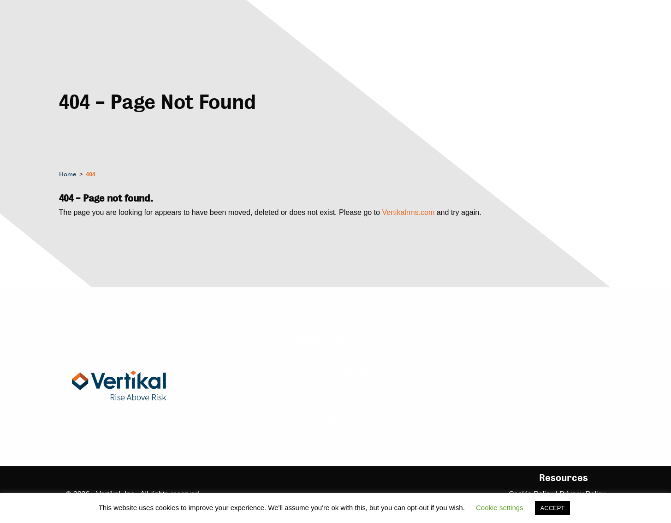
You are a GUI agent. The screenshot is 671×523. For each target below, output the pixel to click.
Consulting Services (570, 334)
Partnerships (558, 434)
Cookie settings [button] (499, 507)
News (457, 414)
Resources (563, 478)
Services (559, 315)
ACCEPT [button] (552, 508)
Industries (469, 434)
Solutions (466, 315)
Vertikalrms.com (408, 212)
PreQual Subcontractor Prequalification (469, 375)
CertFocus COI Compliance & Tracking (468, 343)
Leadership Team (565, 419)
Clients (550, 449)
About (553, 401)
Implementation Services (564, 352)
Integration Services (570, 372)
